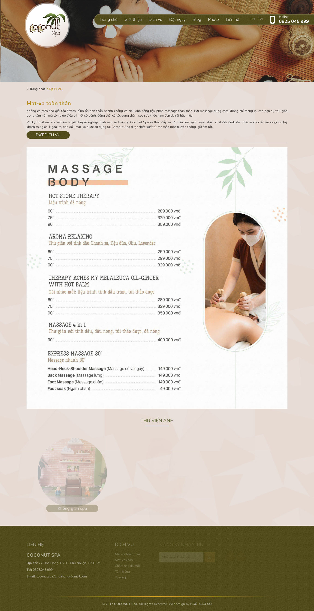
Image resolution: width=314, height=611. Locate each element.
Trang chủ (109, 19)
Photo (213, 19)
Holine (296, 19)
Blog (197, 19)
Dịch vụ (155, 19)
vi (261, 19)
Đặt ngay (177, 19)
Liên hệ (232, 19)
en (253, 19)
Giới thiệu (133, 19)
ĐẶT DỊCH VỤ (48, 135)
